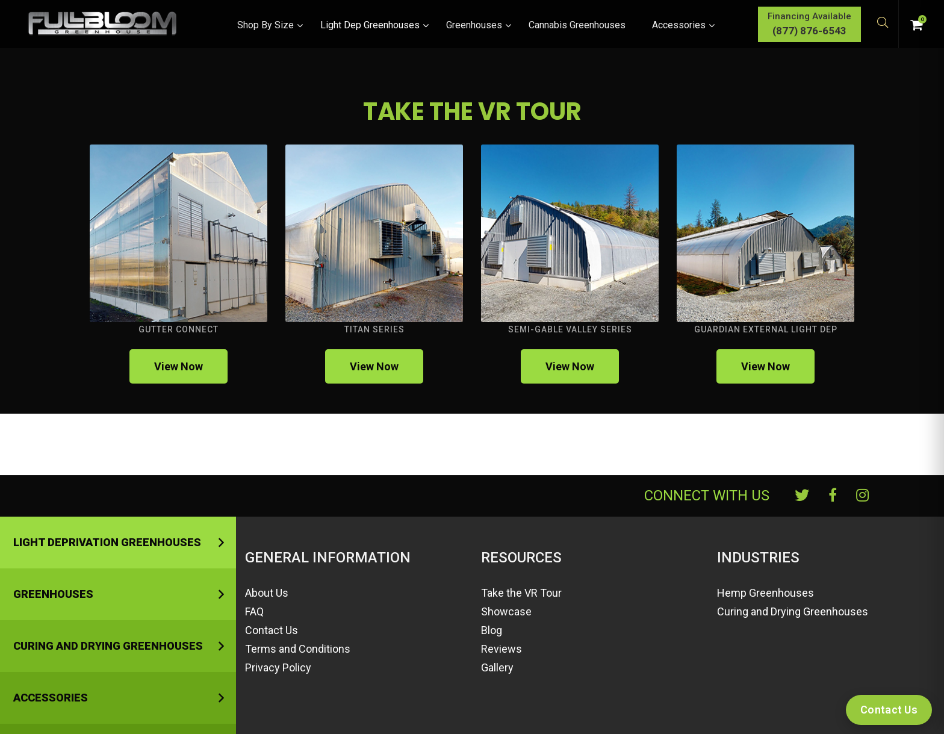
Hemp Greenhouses (765, 592)
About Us (266, 592)
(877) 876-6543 (788, 31)
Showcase (506, 611)
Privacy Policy (278, 667)
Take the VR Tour (521, 592)
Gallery (497, 667)
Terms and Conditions (297, 648)
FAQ (254, 611)
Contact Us (271, 630)
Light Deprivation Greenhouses (107, 542)
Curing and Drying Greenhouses (108, 645)
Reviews (501, 648)
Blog (491, 630)
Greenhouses (53, 594)
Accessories (50, 697)
